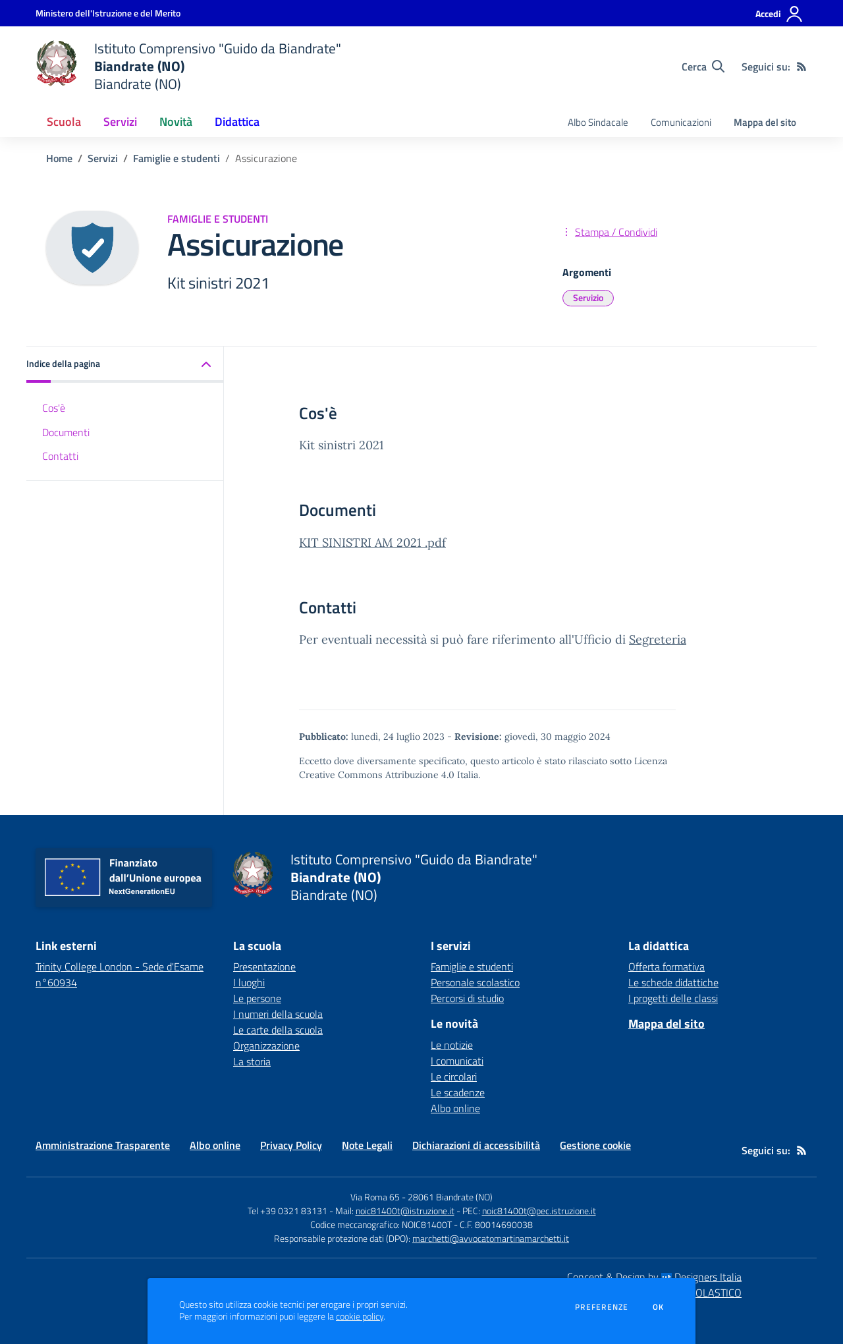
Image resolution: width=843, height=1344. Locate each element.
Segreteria (657, 639)
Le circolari (454, 1076)
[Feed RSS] (801, 66)
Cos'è (53, 408)
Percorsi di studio (467, 998)
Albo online (455, 1108)
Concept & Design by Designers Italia (654, 1277)
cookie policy (359, 1316)
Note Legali (367, 1145)
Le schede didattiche (673, 982)
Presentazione (264, 966)
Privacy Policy (291, 1145)
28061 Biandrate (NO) (450, 1197)
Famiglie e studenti (176, 158)
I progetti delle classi (673, 998)
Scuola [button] (64, 121)
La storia (252, 1061)
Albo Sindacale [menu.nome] (598, 122)
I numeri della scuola (278, 1014)
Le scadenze (458, 1092)
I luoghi (249, 982)
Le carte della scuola (278, 1030)
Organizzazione (266, 1045)
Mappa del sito (765, 122)
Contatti (60, 456)
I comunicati (457, 1061)
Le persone (257, 998)
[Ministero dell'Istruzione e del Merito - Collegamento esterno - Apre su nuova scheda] (108, 13)
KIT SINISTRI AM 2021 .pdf (372, 542)
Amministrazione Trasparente (103, 1145)
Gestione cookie (595, 1145)
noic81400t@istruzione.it (405, 1211)
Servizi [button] (120, 121)
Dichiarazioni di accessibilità (476, 1145)
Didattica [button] (237, 121)
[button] (125, 365)
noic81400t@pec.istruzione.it (539, 1211)
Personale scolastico (475, 982)
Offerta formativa (666, 966)
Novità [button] (175, 121)
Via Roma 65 (375, 1197)
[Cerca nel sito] (703, 66)
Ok (659, 1307)
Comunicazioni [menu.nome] (681, 122)
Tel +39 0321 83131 (287, 1211)
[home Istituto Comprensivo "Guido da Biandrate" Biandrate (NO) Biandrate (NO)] (188, 66)
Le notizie (452, 1045)
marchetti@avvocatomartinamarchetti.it (490, 1238)
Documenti (66, 432)
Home (59, 158)
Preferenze (601, 1307)
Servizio (588, 297)
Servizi (103, 158)
